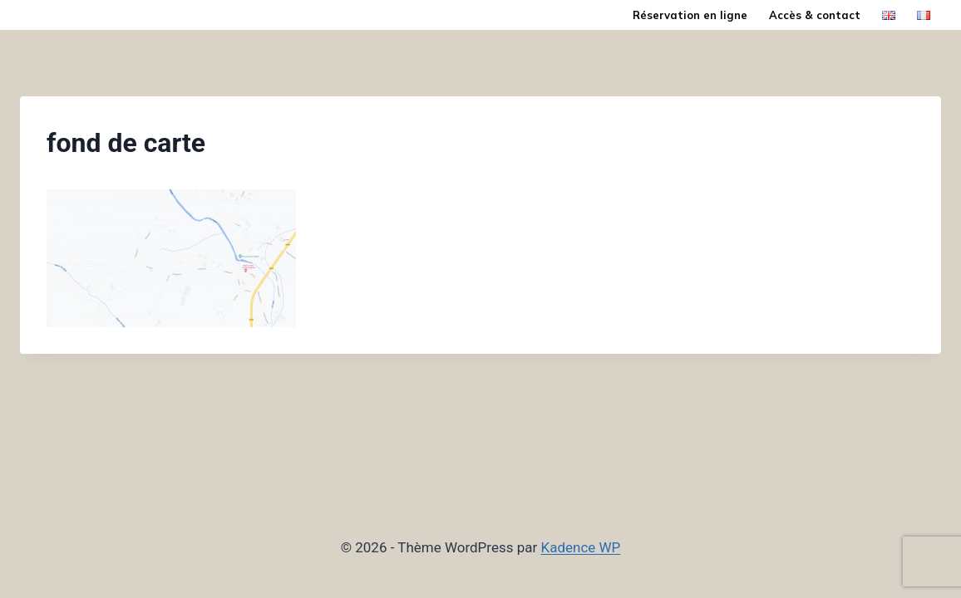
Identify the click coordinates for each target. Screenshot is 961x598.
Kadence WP (581, 547)
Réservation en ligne (690, 15)
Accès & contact (814, 15)
